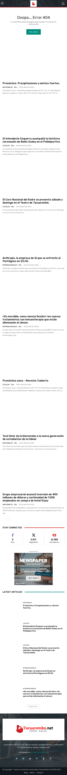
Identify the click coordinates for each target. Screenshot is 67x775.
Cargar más (33, 706)
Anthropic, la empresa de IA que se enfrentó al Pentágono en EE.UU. (39, 672)
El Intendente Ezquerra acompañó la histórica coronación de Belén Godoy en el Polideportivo (31, 140)
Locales (6, 145)
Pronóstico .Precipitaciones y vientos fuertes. (31, 83)
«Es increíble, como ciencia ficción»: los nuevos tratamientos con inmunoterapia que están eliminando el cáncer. (32, 319)
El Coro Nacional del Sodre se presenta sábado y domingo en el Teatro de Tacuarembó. (33, 201)
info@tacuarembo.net (39, 752)
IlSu (15, 87)
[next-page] (8, 518)
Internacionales (10, 265)
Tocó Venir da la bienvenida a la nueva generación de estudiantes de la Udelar (33, 437)
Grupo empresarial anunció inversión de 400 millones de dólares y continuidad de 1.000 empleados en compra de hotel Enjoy (30, 497)
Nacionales (8, 87)
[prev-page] (4, 518)
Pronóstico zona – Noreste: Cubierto (25, 380)
